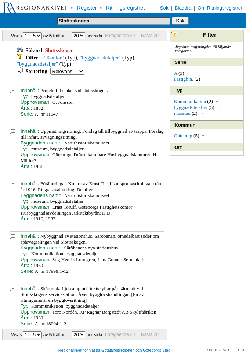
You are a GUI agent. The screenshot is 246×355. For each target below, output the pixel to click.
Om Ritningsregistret (220, 8)
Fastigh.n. (183, 79)
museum (182, 113)
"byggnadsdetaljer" (100, 58)
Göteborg (183, 135)
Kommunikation (190, 101)
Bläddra (183, 8)
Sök (164, 8)
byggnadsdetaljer (190, 107)
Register (87, 8)
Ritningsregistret (125, 8)
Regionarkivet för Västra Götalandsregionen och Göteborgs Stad (114, 350)
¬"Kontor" (52, 58)
